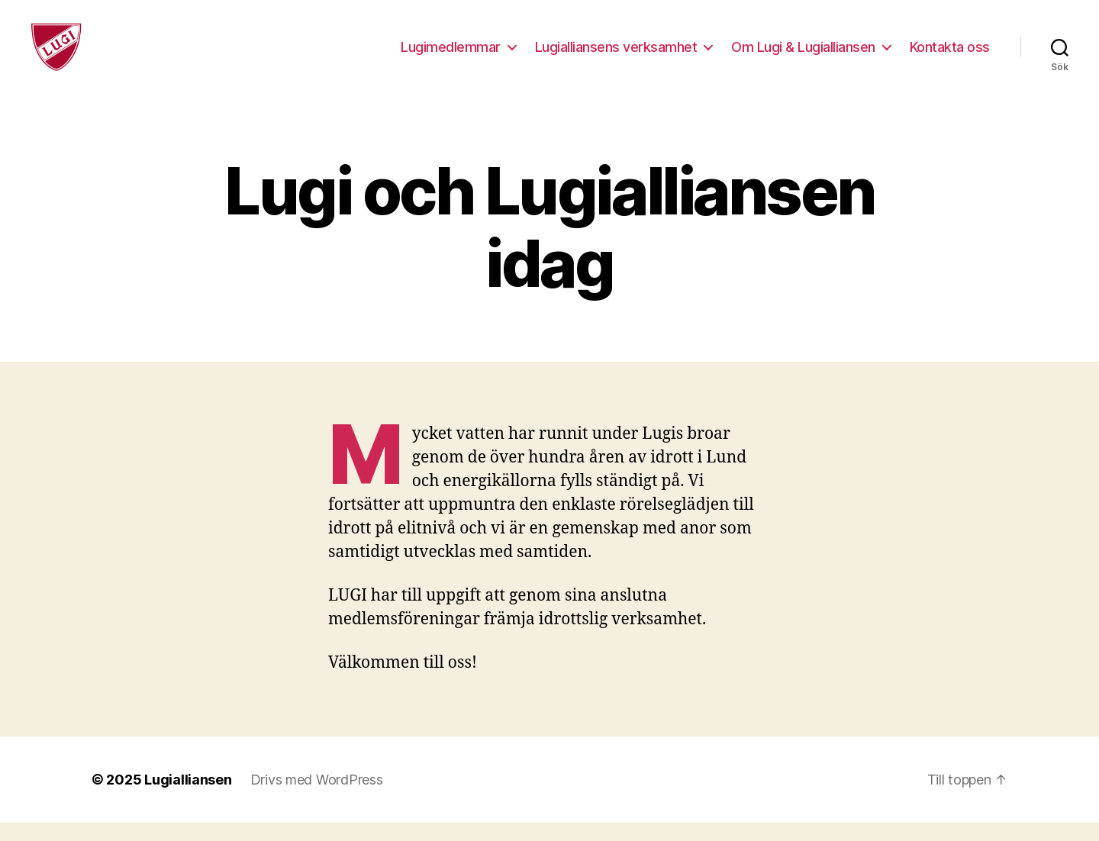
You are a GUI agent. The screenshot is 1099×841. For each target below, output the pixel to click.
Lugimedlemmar (451, 55)
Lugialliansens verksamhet (616, 55)
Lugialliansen (188, 798)
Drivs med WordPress (316, 798)
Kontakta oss (950, 55)
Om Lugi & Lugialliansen (803, 55)
